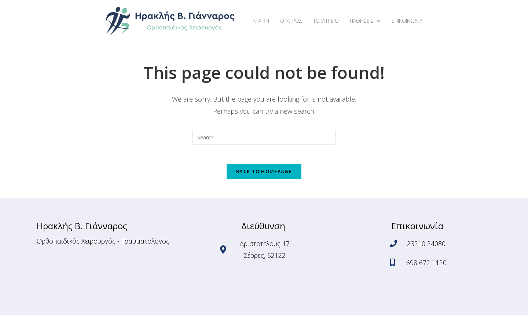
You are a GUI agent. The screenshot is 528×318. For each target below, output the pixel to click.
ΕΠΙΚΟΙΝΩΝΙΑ (407, 20)
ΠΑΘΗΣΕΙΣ (365, 21)
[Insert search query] (264, 137)
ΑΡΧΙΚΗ (261, 20)
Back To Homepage (264, 174)
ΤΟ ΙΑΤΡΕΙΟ (326, 20)
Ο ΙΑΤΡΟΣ (291, 20)
